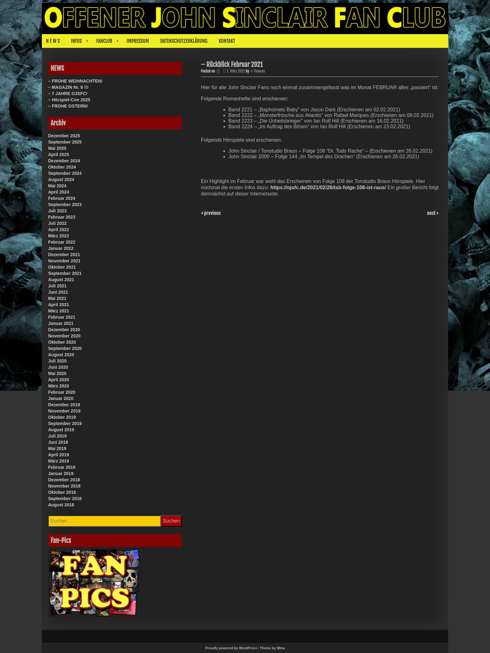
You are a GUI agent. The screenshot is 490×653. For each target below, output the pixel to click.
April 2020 (58, 379)
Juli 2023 (57, 210)
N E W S (53, 41)
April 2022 (58, 229)
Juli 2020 (57, 360)
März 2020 (58, 385)
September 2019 (65, 423)
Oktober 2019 (62, 417)
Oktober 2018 (62, 492)
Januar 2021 (60, 323)
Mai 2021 (57, 298)
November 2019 (64, 410)
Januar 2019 (60, 473)
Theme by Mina (272, 648)
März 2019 (58, 460)
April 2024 (58, 192)
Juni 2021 (58, 292)
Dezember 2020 (64, 329)
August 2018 (61, 504)
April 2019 (58, 454)
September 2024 (65, 173)
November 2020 (64, 335)
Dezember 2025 (64, 135)
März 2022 (58, 235)
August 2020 (61, 354)
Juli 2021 (57, 285)
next (432, 212)
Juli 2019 (57, 435)
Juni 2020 (58, 367)
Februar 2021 (61, 317)
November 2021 (64, 260)
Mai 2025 (57, 148)
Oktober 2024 (62, 167)
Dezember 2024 (64, 160)
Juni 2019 (58, 442)
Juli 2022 (57, 223)
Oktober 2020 (62, 342)
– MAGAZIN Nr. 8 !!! (68, 87)
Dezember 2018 (64, 479)
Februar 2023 (61, 217)
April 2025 (58, 154)
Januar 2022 (60, 248)
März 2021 (58, 310)
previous (212, 212)
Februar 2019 (61, 467)
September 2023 (65, 204)
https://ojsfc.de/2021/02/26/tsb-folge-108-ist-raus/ (328, 187)
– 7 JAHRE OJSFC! (68, 93)
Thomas (259, 71)
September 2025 (65, 141)
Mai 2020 (57, 373)
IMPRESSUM (138, 41)
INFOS (76, 41)
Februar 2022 (61, 242)
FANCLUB (104, 41)
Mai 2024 (57, 185)
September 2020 (65, 348)
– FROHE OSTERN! (68, 106)
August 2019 (61, 429)
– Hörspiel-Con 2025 (69, 99)
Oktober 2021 (62, 267)
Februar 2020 (61, 392)
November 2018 (64, 485)
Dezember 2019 (64, 404)
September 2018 (65, 498)
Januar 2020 (60, 398)
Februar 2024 (61, 198)
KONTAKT (227, 41)
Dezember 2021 (64, 254)
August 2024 (61, 179)
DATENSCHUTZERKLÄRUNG (184, 41)
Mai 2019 (57, 448)
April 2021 (58, 304)
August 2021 (61, 279)
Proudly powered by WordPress (231, 648)
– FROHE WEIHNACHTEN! (75, 81)
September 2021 (65, 273)
